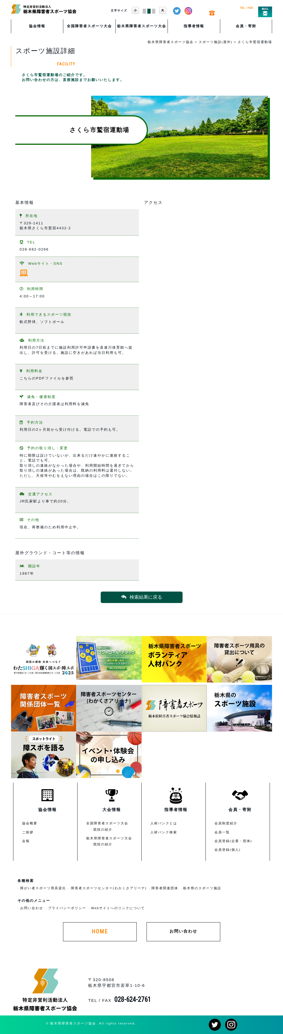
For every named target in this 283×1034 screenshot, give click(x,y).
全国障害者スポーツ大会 (89, 26)
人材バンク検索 (163, 832)
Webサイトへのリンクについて (118, 908)
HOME (100, 932)
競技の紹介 (102, 829)
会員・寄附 (246, 26)
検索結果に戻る (141, 597)
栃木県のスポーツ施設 (202, 888)
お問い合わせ (31, 908)
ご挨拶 (28, 832)
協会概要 (29, 823)
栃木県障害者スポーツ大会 (141, 26)
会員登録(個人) (228, 849)
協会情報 (37, 26)
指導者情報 (194, 26)
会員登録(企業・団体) (233, 841)
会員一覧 (222, 832)
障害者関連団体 (164, 888)
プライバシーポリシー (67, 908)
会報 (26, 841)
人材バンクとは (163, 823)
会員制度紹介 (226, 823)
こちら (26, 378)
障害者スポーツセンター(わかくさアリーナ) (109, 888)
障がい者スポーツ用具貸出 (43, 888)
